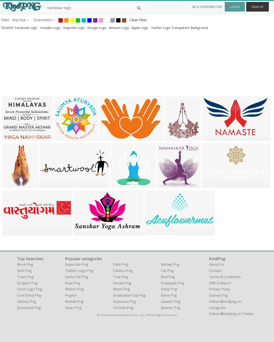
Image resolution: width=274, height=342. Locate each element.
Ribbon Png (74, 289)
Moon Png (121, 289)
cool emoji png (29, 295)
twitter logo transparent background (179, 28)
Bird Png (168, 276)
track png (25, 276)
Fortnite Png (123, 307)
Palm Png (120, 264)
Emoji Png (169, 289)
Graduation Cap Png (129, 295)
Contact (215, 270)
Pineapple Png (172, 283)
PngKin (71, 295)
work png (25, 264)
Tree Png (120, 276)
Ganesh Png (170, 301)
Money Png (170, 264)
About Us (216, 264)
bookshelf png (29, 307)
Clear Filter (138, 20)
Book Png (169, 295)
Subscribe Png (76, 264)
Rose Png (72, 283)
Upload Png (218, 295)
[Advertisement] (128, 63)
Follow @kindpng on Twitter (231, 313)
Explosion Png (124, 301)
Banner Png (170, 307)
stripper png (27, 283)
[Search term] (94, 8)
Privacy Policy (219, 289)
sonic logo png (29, 289)
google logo (97, 28)
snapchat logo (74, 28)
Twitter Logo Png (79, 270)
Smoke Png (122, 283)
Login (235, 7)
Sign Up (258, 7)
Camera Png (123, 270)
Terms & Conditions (225, 276)
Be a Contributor (207, 7)
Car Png (167, 270)
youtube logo (50, 28)
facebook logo (26, 28)
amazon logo (119, 28)
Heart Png (73, 307)
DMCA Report (220, 283)
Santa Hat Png (76, 276)
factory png (26, 301)
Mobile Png (74, 301)
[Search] (139, 8)
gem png (24, 270)
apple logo (140, 28)
